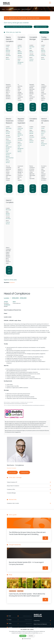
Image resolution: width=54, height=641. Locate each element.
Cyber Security (12, 591)
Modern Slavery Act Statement (40, 624)
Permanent (6, 303)
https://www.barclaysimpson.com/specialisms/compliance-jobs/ (15, 403)
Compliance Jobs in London (13, 503)
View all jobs (44, 32)
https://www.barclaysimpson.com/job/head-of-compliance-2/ (33, 405)
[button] (27, 639)
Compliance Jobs (16, 9)
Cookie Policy (37, 620)
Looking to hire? (24, 472)
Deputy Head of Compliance (13, 485)
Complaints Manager (11, 493)
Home (3, 9)
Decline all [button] (31, 635)
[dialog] (27, 634)
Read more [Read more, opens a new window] (40, 633)
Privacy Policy (37, 627)
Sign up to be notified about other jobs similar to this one (18, 26)
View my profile (12, 472)
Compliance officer (11, 489)
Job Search (8, 9)
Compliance (12, 282)
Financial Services (17, 303)
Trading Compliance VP (12, 482)
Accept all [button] (23, 635)
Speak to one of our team (41, 26)
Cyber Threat (20, 591)
